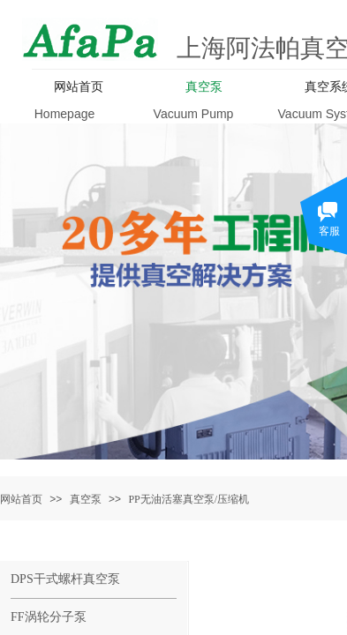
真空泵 (86, 499)
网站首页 (21, 499)
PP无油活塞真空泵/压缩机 (188, 499)
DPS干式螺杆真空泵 (65, 579)
